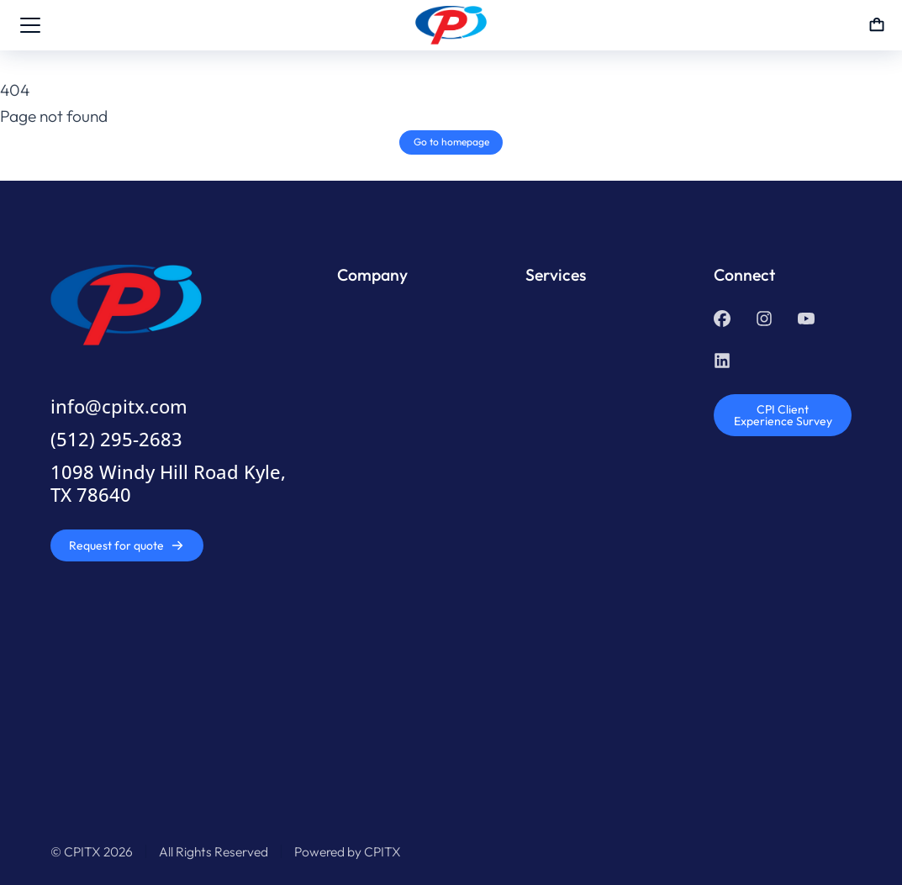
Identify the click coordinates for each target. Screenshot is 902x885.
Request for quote (126, 545)
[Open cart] (876, 25)
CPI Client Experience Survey (783, 415)
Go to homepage (451, 141)
